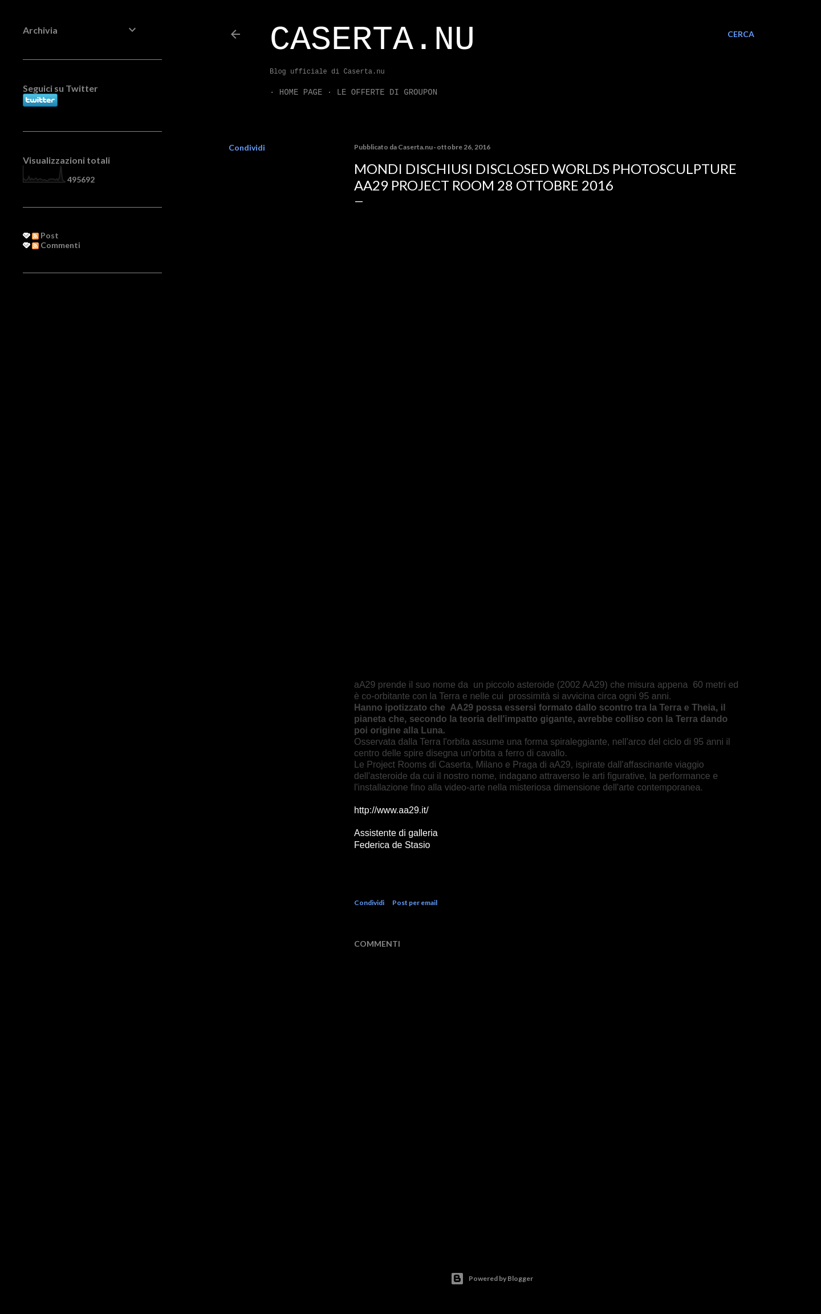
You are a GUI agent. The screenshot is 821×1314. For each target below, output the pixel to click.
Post (45, 235)
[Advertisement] (81, 467)
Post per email (414, 902)
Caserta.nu (372, 40)
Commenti (56, 245)
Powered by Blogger (491, 1278)
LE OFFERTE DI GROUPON (377, 92)
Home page (291, 92)
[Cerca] (740, 34)
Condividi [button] (247, 147)
